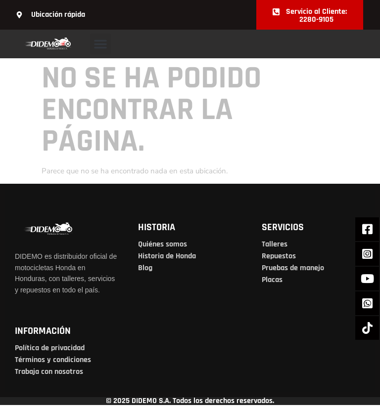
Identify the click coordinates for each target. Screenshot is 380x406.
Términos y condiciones (53, 360)
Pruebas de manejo (293, 268)
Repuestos (279, 256)
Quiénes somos (162, 244)
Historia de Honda (167, 256)
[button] (100, 44)
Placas (272, 280)
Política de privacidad (50, 348)
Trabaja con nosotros (49, 371)
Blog (145, 268)
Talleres (274, 244)
